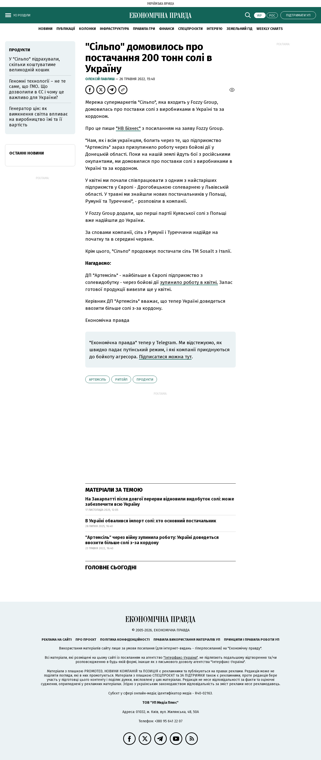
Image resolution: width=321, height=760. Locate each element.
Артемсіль (97, 379)
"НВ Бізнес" (128, 128)
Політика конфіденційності (125, 639)
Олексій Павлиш (100, 79)
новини (45, 29)
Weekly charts (270, 29)
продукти (144, 379)
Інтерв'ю (214, 29)
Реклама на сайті (57, 639)
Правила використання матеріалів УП (186, 639)
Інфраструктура (114, 29)
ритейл (121, 379)
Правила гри (144, 29)
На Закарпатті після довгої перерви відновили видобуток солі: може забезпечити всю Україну (159, 501)
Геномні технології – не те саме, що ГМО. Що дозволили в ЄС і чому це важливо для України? (37, 89)
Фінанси (166, 29)
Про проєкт (85, 639)
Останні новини (26, 153)
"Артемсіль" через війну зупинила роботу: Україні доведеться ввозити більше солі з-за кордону (152, 540)
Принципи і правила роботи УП (251, 639)
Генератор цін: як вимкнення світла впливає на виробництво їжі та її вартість (38, 117)
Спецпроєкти (190, 29)
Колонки (87, 29)
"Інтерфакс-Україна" (181, 657)
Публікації (65, 29)
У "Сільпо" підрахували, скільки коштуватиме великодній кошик (34, 64)
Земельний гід (239, 29)
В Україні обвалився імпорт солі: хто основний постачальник (150, 521)
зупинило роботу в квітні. (189, 282)
